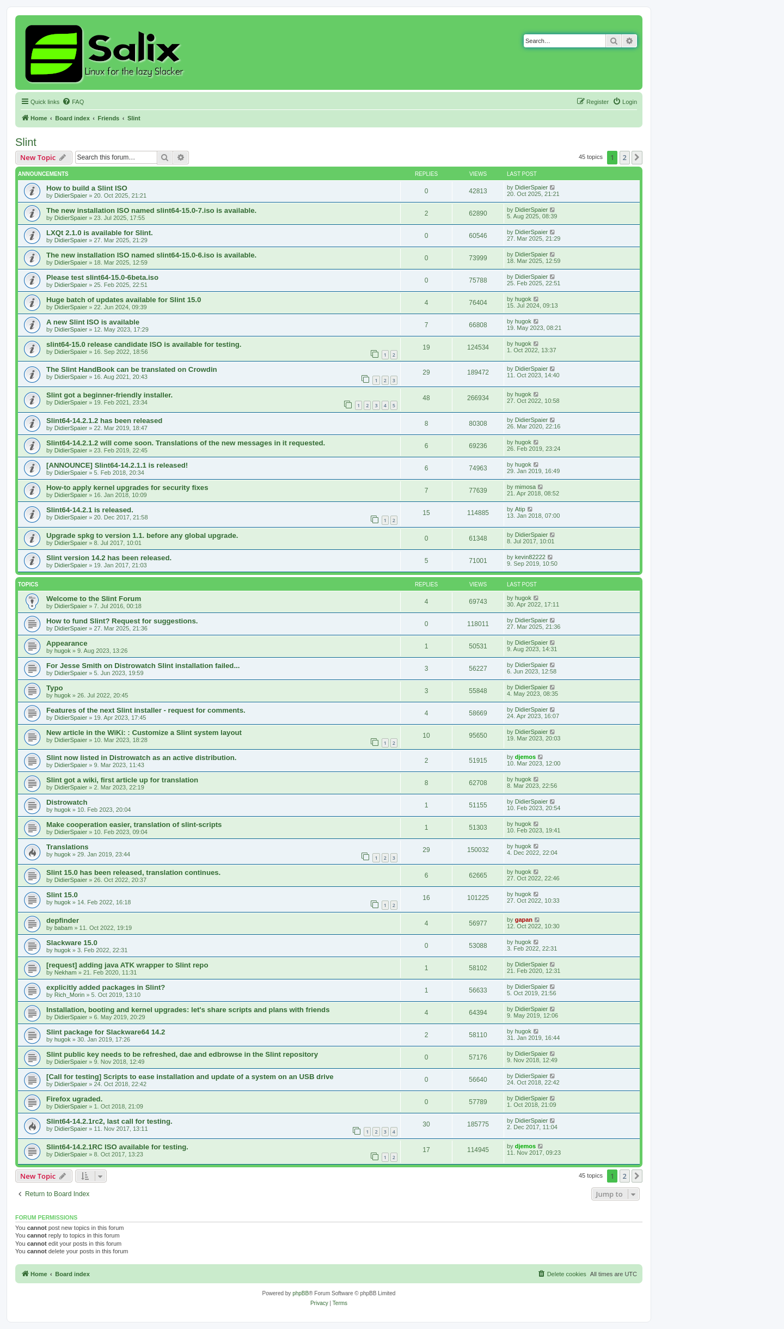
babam (63, 927)
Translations (67, 847)
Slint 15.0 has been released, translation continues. (133, 872)
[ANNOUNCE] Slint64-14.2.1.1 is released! (117, 465)
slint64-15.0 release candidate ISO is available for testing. (143, 344)
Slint (25, 142)
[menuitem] (73, 101)
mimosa (525, 486)
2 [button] (625, 157)
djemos (525, 757)
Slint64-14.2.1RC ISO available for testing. (117, 1147)
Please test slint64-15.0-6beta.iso (102, 277)
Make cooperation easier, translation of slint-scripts (134, 824)
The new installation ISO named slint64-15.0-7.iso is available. (151, 210)
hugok (523, 299)
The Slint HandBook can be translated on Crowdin (131, 369)
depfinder (62, 920)
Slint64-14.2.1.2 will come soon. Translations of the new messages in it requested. (185, 443)
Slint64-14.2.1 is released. (89, 510)
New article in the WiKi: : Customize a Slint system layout (144, 732)
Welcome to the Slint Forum (93, 599)
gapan (523, 919)
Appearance (67, 643)
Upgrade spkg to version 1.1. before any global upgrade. (142, 535)
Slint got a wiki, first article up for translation (122, 780)
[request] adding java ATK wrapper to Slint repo (127, 965)
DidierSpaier (71, 195)
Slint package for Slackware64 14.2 (105, 1032)
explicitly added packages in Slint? (105, 987)
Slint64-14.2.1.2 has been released (104, 421)
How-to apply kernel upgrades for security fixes (127, 487)
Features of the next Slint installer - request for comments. (146, 710)
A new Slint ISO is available (92, 322)
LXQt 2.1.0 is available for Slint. (99, 233)
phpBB (300, 1293)
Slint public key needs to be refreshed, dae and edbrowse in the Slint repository (182, 1054)
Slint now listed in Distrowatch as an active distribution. (141, 758)
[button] (637, 157)
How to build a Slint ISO (86, 188)
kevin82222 (530, 557)
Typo (54, 688)
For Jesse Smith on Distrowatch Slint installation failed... (143, 666)
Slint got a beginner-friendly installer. (109, 395)
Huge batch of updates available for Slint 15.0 (123, 300)
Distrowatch (66, 802)
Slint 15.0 (62, 895)
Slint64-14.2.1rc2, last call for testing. (109, 1121)
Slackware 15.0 (71, 943)
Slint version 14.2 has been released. (108, 558)
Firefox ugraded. (74, 1099)
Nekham (65, 972)
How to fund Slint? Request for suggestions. (122, 621)
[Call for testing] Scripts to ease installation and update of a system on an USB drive (190, 1077)
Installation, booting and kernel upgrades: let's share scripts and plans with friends (187, 1010)
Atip (520, 509)
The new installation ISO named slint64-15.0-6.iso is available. (151, 255)
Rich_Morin (69, 994)
